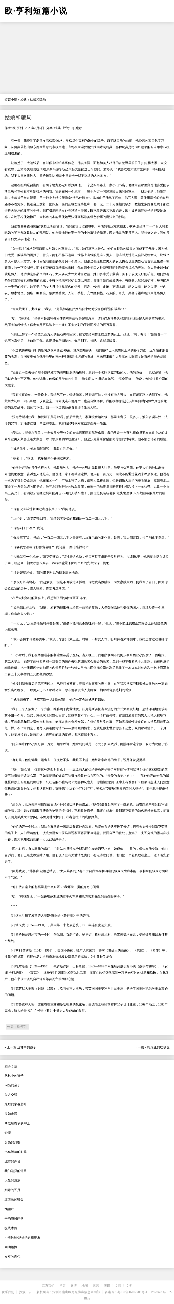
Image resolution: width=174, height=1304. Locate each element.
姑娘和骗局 (18, 117)
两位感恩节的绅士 (17, 1123)
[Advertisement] (87, 58)
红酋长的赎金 (14, 1199)
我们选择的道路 (16, 1171)
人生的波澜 (12, 1180)
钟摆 (8, 1133)
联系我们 (48, 1285)
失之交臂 (11, 1094)
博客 (62, 1285)
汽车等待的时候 (16, 1152)
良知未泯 (11, 1114)
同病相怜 (11, 1247)
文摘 (118, 1285)
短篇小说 (11, 99)
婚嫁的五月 (12, 1190)
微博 (73, 1285)
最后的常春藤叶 (16, 1104)
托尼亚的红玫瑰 (158, 1047)
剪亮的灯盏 (12, 1142)
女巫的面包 (12, 1256)
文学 (129, 1285)
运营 (96, 1285)
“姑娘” (9, 1209)
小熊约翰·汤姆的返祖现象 (22, 1237)
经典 (23, 99)
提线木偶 (11, 1228)
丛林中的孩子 (26, 1047)
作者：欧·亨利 (17, 1026)
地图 (85, 1285)
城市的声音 (12, 1161)
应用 (107, 1285)
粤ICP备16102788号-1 (132, 1292)
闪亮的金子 (12, 1085)
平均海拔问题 (14, 1218)
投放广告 (25, 1292)
